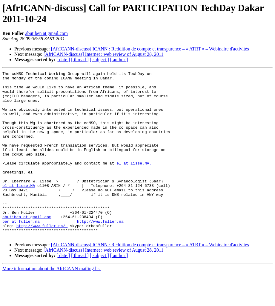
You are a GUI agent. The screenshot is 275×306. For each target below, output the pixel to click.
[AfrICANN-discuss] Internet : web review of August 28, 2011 (104, 54)
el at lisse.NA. (133, 181)
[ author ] (119, 59)
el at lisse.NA (18, 208)
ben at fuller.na (21, 251)
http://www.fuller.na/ (42, 257)
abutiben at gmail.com (46, 33)
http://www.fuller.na (100, 251)
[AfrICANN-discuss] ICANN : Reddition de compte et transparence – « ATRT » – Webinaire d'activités (150, 48)
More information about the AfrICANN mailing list (51, 300)
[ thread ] (80, 59)
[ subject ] (99, 59)
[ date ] (63, 59)
